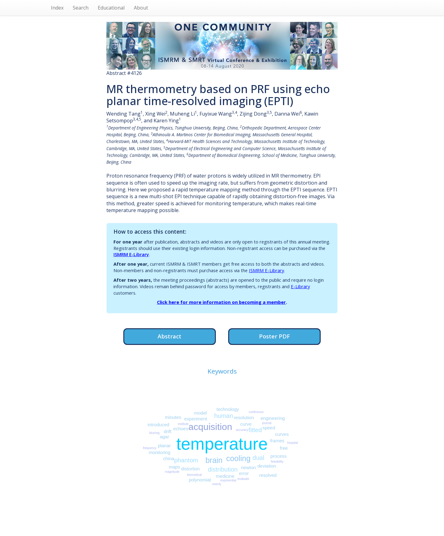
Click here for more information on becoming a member (221, 302)
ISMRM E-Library (131, 254)
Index (57, 7)
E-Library (300, 286)
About (141, 7)
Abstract (169, 336)
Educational (111, 7)
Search (80, 7)
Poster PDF (274, 336)
